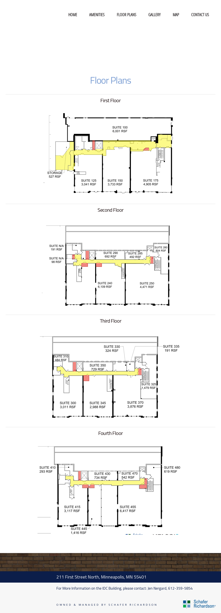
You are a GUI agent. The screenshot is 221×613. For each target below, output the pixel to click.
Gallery (154, 14)
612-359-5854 (180, 588)
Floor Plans (126, 14)
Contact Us (200, 14)
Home (72, 14)
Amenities (96, 14)
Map (176, 14)
